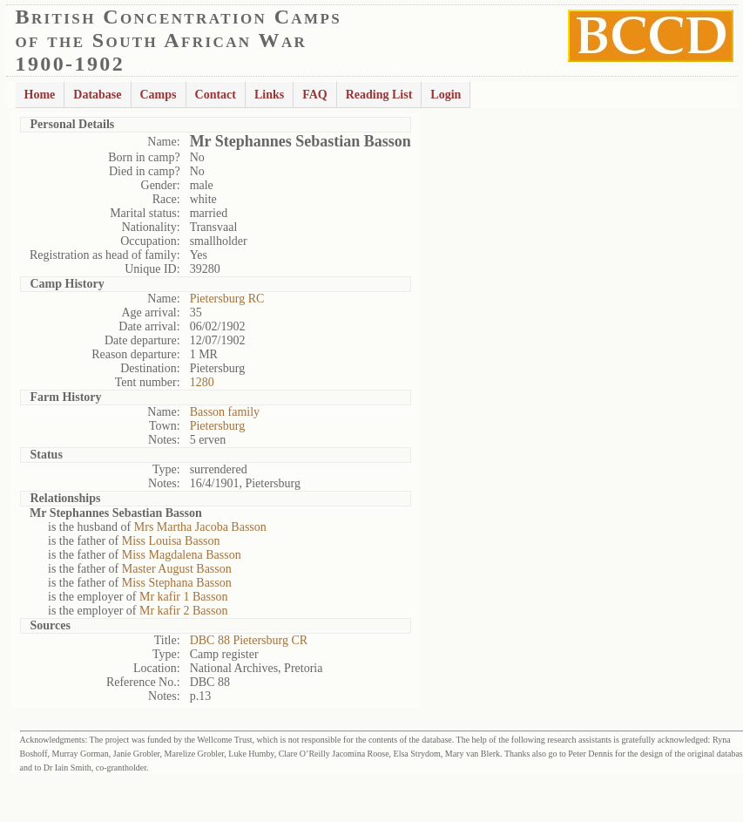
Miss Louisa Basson (171, 540)
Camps (158, 94)
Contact (215, 94)
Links (269, 94)
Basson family (225, 411)
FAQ (315, 94)
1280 (202, 382)
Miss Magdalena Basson (181, 554)
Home (40, 94)
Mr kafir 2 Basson (183, 610)
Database (97, 94)
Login (445, 94)
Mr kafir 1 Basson (183, 596)
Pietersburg (218, 425)
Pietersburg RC (227, 298)
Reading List (379, 94)
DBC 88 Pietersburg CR (248, 640)
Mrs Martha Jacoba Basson (200, 526)
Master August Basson (177, 568)
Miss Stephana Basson (177, 582)
